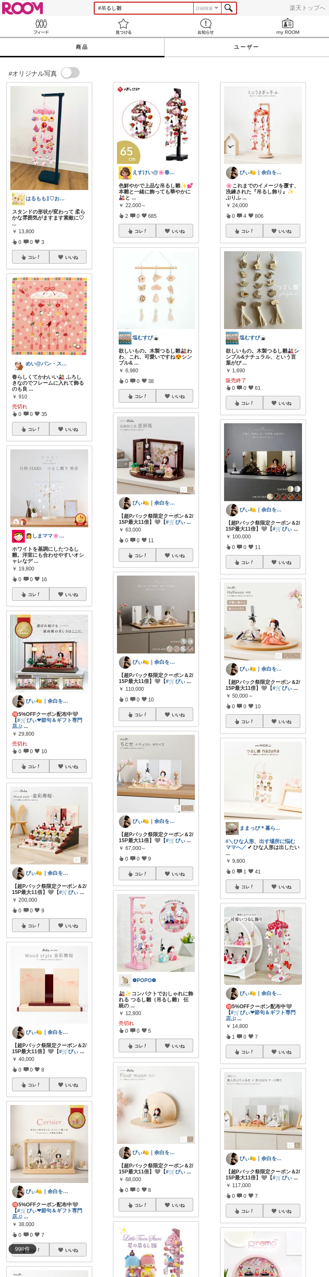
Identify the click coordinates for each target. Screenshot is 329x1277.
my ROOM (288, 26)
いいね (71, 257)
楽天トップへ (308, 7)
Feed (41, 26)
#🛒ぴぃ (69, 892)
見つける (123, 26)
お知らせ (205, 26)
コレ (34, 257)
